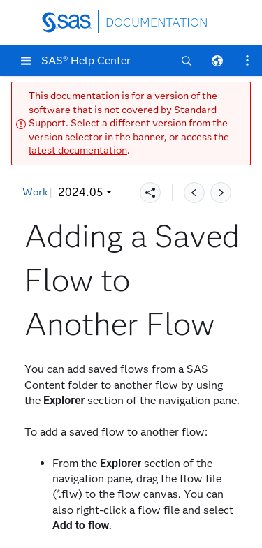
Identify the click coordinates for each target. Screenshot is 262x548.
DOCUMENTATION (156, 22)
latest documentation (78, 150)
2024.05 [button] (54, 192)
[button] (26, 61)
